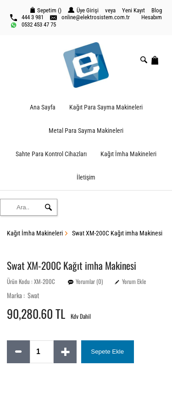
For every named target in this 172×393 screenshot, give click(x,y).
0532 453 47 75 (33, 24)
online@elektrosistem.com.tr (90, 17)
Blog (156, 10)
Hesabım (151, 17)
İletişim (86, 177)
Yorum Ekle (134, 281)
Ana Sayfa (42, 107)
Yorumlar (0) (89, 281)
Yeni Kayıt (133, 10)
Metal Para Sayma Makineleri (86, 131)
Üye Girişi (83, 10)
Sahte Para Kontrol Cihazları (51, 154)
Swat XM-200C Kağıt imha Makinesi (117, 233)
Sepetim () (45, 10)
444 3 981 (27, 17)
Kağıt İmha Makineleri (128, 154)
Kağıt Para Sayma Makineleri (106, 107)
